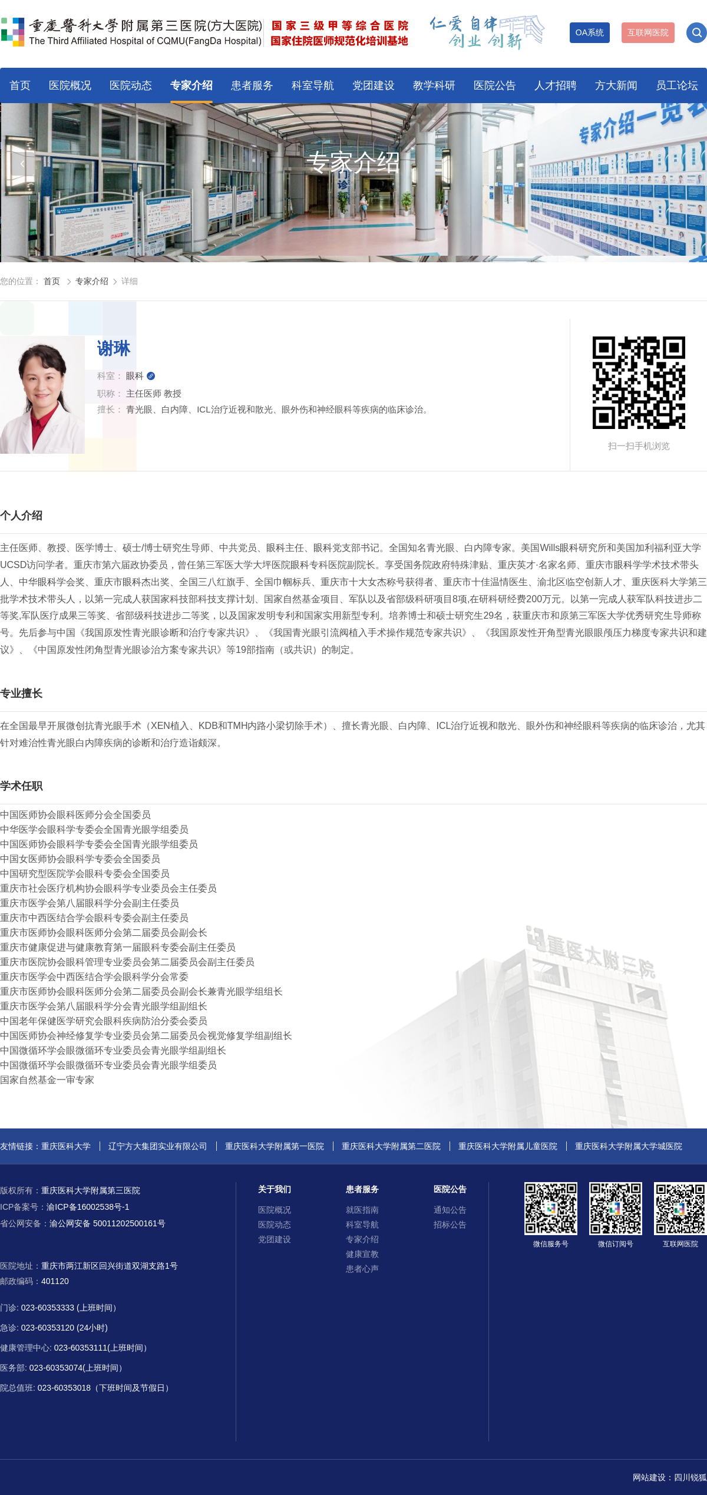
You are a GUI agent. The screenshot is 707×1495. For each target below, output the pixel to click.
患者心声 (362, 1268)
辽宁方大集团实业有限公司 (157, 1146)
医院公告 (495, 85)
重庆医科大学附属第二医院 (391, 1146)
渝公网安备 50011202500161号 (83, 1223)
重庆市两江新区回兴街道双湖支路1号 (109, 1265)
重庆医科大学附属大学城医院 (628, 1146)
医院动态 (131, 85)
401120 (55, 1281)
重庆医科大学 (66, 1146)
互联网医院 (648, 32)
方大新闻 (616, 85)
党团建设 (373, 85)
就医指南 (362, 1210)
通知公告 (450, 1210)
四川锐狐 (690, 1477)
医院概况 (70, 85)
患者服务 (252, 85)
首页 (20, 85)
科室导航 (313, 85)
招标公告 (450, 1224)
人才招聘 (555, 85)
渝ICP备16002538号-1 (64, 1207)
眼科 (141, 376)
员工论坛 (677, 85)
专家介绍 (191, 85)
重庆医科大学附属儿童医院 (507, 1146)
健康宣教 (362, 1254)
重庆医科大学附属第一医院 (274, 1146)
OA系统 (590, 32)
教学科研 (434, 85)
